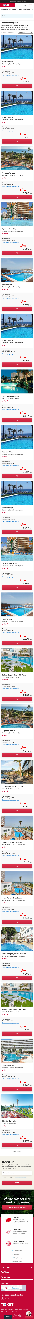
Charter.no (18, 1311)
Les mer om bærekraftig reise (17, 1207)
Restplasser (26, 9)
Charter (19, 9)
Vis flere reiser (17, 1151)
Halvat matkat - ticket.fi (7, 1311)
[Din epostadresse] (17, 1173)
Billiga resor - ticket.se (7, 1309)
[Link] (3, 1298)
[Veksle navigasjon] (30, 5)
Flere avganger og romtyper (10, 75)
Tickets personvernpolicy (20, 1177)
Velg (17, 85)
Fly (10, 9)
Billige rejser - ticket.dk (21, 1309)
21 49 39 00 (25, 5)
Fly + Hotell (4, 9)
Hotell (14, 9)
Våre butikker (15, 1288)
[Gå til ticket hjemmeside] (7, 5)
